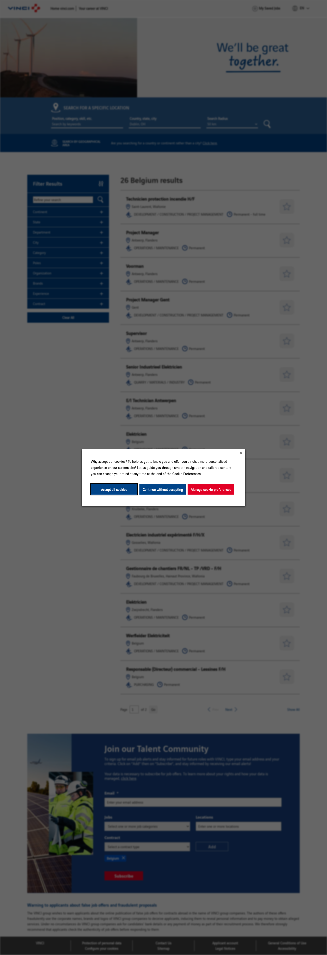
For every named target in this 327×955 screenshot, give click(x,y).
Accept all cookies (114, 489)
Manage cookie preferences (211, 489)
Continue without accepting (163, 489)
